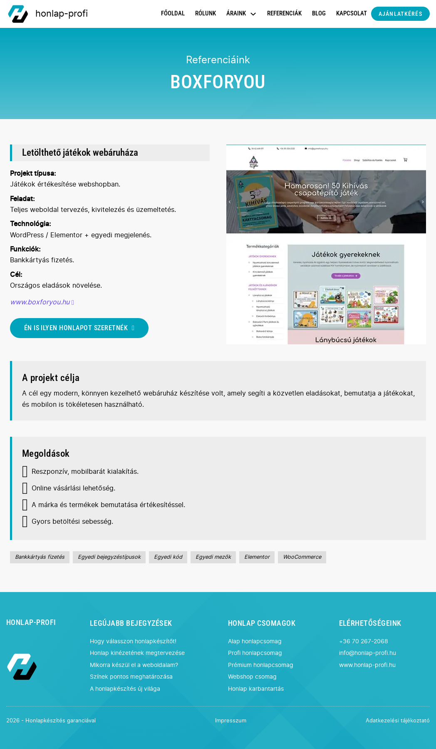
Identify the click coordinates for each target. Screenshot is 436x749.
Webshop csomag (252, 677)
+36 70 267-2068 (363, 641)
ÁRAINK (236, 13)
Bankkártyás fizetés (39, 557)
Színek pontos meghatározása (131, 677)
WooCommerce (302, 557)
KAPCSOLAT (351, 13)
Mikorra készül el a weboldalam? (134, 665)
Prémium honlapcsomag (260, 665)
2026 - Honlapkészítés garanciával (51, 721)
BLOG (319, 13)
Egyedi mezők (213, 557)
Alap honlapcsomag (255, 641)
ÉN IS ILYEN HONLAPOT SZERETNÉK (79, 328)
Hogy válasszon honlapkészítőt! (133, 641)
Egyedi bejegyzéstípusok (109, 557)
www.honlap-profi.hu (367, 665)
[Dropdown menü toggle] (253, 14)
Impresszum (230, 721)
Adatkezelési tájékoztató (398, 721)
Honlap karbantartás (256, 689)
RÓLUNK (205, 13)
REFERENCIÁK (284, 13)
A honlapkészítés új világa (125, 689)
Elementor (257, 557)
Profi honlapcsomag (255, 653)
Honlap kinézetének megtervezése (137, 653)
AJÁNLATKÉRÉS (400, 13)
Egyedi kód (168, 557)
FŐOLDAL (173, 13)
